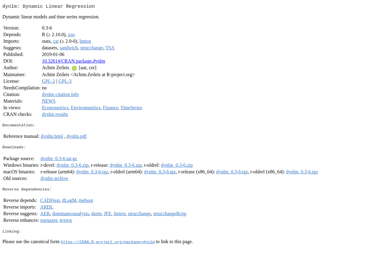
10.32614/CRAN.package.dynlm (73, 62)
